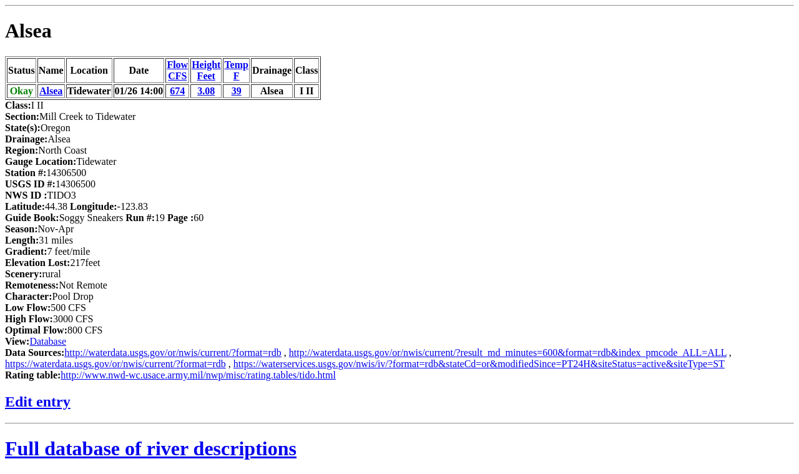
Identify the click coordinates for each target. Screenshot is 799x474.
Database (47, 341)
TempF (236, 70)
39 (237, 91)
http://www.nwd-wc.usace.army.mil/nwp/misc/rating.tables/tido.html (198, 375)
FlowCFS (177, 70)
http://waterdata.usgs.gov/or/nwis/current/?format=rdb (173, 352)
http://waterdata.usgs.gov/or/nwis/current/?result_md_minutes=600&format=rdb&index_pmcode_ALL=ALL (508, 352)
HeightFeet (206, 70)
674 (177, 91)
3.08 (206, 91)
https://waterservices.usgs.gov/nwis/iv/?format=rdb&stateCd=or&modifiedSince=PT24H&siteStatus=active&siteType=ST (479, 363)
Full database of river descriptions (151, 448)
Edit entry (38, 401)
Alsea (28, 30)
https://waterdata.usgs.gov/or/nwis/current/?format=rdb (115, 363)
